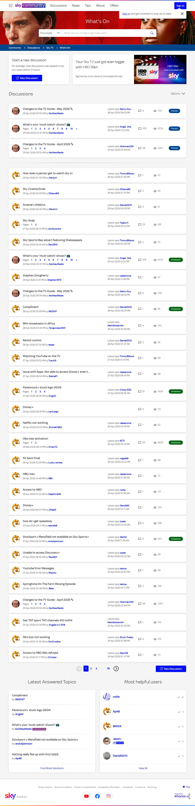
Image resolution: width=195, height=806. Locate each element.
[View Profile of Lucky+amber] (55, 462)
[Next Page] (116, 669)
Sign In (180, 5)
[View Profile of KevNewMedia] (56, 113)
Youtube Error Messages (38, 568)
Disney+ (28, 407)
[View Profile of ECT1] (122, 440)
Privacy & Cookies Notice (85, 787)
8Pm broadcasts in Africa (39, 323)
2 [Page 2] (91, 668)
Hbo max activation (35, 438)
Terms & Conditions (63, 787)
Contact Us (140, 787)
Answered (175, 260)
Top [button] (188, 786)
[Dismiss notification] (182, 13)
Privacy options (45, 787)
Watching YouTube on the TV (41, 356)
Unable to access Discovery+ (41, 552)
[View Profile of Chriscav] (52, 657)
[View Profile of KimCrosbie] (54, 641)
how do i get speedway (37, 521)
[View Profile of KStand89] (54, 193)
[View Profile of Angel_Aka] (125, 126)
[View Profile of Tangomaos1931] (57, 328)
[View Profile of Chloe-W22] (125, 389)
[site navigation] (10, 5)
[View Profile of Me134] (123, 537)
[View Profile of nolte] (122, 490)
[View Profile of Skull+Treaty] (126, 637)
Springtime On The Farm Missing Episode (49, 584)
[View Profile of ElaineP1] (53, 376)
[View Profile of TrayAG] (52, 360)
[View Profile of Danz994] (124, 505)
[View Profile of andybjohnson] (55, 541)
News (76, 5)
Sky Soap (29, 220)
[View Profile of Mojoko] (52, 572)
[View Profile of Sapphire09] (54, 494)
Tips (88, 5)
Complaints (128, 787)
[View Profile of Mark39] (124, 653)
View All (143, 768)
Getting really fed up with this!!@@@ (35, 754)
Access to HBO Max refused (40, 653)
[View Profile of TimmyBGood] (127, 173)
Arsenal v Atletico (34, 204)
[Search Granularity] (50, 33)
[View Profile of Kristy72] (53, 447)
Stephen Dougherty (36, 275)
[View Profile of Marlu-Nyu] (125, 109)
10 (71, 128)
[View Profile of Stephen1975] (54, 280)
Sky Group (152, 787)
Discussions (58, 5)
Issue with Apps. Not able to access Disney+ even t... (56, 372)
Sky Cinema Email (34, 189)
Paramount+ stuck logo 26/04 (42, 387)
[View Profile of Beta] (51, 588)
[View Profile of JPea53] (52, 509)
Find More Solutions (52, 768)
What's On (97, 21)
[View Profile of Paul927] (53, 557)
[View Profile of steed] (51, 344)
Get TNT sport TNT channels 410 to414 (47, 620)
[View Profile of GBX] (50, 478)
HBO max (29, 474)
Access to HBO (32, 489)
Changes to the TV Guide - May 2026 (46, 109)
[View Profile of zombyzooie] (54, 228)
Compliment (31, 307)
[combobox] (104, 33)
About (100, 5)
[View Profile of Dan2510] (52, 244)
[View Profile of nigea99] (124, 458)
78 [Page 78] (108, 668)
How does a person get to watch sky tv (48, 173)
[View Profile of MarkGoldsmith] (116, 325)
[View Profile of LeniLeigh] (53, 411)
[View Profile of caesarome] (125, 275)
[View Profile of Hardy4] (53, 177)
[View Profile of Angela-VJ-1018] (57, 624)
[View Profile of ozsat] (123, 521)
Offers (114, 5)
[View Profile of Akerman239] (126, 146)
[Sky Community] (30, 5)
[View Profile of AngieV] (52, 396)
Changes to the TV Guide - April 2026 (47, 144)
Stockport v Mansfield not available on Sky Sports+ (56, 537)
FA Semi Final (31, 458)
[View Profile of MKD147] (53, 311)
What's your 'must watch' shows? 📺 (46, 124)
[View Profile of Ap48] (18, 758)
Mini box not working (36, 637)
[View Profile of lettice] (123, 568)
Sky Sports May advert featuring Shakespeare (52, 240)
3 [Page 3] (96, 668)
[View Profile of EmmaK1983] (55, 427)
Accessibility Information (109, 787)
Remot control (32, 340)
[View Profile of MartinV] (53, 209)
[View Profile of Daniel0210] (126, 205)
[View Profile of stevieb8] (52, 525)
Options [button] (175, 93)
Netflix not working (35, 423)
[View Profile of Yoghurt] (124, 222)
